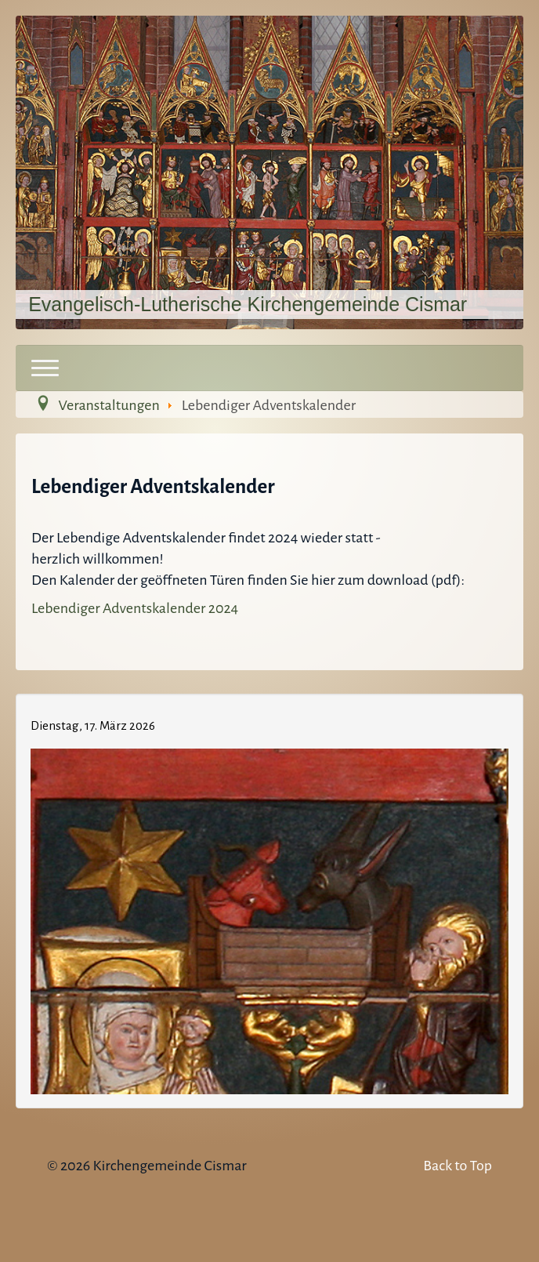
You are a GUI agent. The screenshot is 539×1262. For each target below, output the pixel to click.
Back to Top (457, 1165)
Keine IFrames (269, 898)
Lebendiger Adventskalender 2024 (134, 608)
